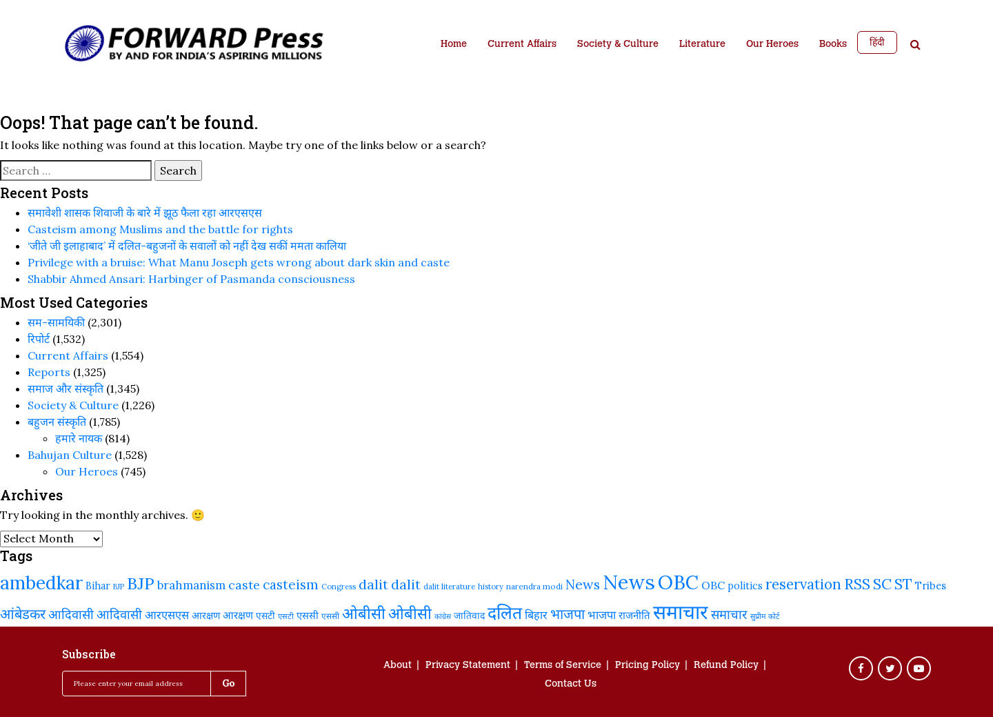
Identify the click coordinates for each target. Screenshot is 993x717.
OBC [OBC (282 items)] (713, 585)
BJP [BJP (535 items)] (140, 583)
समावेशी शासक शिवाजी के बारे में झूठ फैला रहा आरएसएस (145, 212)
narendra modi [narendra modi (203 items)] (534, 586)
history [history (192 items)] (490, 586)
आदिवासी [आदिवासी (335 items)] (71, 614)
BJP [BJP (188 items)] (118, 586)
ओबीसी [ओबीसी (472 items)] (410, 613)
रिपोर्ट (39, 339)
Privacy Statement (467, 666)
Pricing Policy (647, 666)
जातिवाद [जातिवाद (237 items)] (469, 615)
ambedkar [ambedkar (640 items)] (41, 582)
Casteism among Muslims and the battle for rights (160, 229)
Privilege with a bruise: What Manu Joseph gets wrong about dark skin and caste (239, 262)
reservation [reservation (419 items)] (803, 584)
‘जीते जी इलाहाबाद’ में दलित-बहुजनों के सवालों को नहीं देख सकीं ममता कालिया (187, 246)
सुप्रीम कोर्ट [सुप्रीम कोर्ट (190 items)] (765, 616)
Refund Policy (726, 666)
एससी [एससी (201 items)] (330, 616)
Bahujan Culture (70, 455)
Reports (49, 372)
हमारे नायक (78, 438)
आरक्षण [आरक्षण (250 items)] (206, 615)
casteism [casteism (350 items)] (291, 584)
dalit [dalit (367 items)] (406, 584)
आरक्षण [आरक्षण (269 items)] (238, 615)
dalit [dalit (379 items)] (373, 584)
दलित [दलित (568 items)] (505, 613)
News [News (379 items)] (582, 584)
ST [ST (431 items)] (903, 584)
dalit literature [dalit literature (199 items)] (449, 586)
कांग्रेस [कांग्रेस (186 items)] (442, 616)
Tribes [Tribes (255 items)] (930, 585)
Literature (702, 45)
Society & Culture (618, 45)
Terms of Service (562, 666)
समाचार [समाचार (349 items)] (729, 614)
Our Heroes (772, 45)
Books (833, 45)
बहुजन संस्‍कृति (57, 422)
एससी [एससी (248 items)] (308, 615)
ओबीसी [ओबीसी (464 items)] (363, 613)
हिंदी (877, 42)
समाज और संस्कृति (65, 388)
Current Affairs (522, 45)
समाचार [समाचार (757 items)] (680, 612)
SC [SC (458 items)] (882, 583)
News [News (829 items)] (629, 582)
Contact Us (570, 684)
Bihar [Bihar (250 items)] (98, 586)
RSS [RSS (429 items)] (857, 584)
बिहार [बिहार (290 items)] (536, 615)
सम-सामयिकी (56, 322)
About (397, 666)
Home (454, 45)
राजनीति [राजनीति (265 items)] (634, 615)
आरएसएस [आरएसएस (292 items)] (167, 614)
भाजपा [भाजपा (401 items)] (567, 614)
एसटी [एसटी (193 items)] (286, 616)
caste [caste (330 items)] (244, 585)
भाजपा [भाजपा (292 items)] (602, 614)
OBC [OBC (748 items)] (678, 582)
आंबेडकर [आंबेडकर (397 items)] (23, 614)
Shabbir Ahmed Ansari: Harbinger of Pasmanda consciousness (191, 279)
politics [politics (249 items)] (745, 586)
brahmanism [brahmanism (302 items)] (191, 585)
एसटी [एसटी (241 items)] (265, 615)
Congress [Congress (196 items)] (338, 586)
